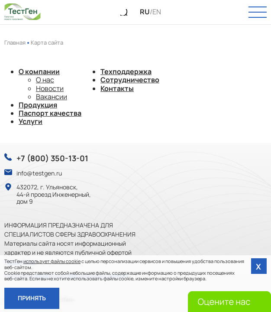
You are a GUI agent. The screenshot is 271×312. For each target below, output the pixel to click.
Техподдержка (126, 71)
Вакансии (51, 96)
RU (145, 12)
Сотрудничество (129, 79)
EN (156, 12)
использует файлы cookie (52, 261)
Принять (32, 298)
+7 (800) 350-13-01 (52, 158)
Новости (50, 88)
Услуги (30, 121)
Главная (15, 42)
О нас (45, 79)
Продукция (38, 105)
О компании (39, 71)
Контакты (117, 88)
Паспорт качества (50, 113)
